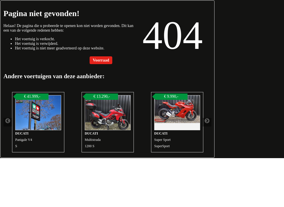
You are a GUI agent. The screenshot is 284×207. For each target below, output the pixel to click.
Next (207, 122)
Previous (7, 122)
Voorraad (101, 60)
